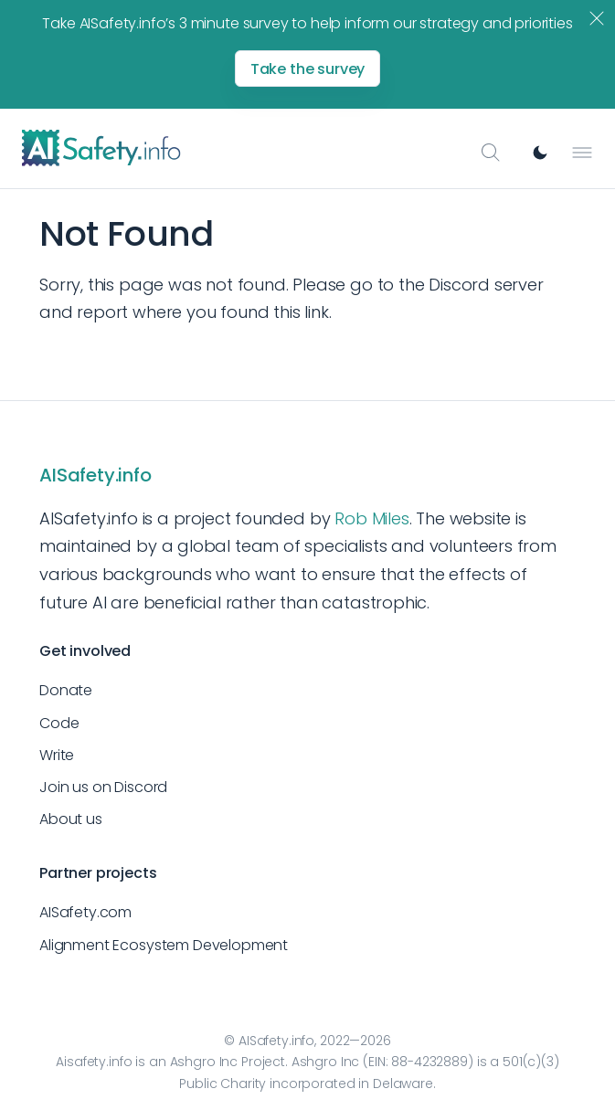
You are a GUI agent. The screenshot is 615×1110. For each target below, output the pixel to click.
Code (59, 723)
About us (70, 819)
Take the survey (308, 68)
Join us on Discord (103, 787)
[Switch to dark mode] (540, 152)
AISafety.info (95, 475)
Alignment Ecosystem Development (163, 945)
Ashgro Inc (204, 1061)
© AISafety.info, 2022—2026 (307, 1040)
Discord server (486, 284)
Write (56, 755)
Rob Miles (371, 518)
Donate (65, 690)
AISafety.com (85, 912)
